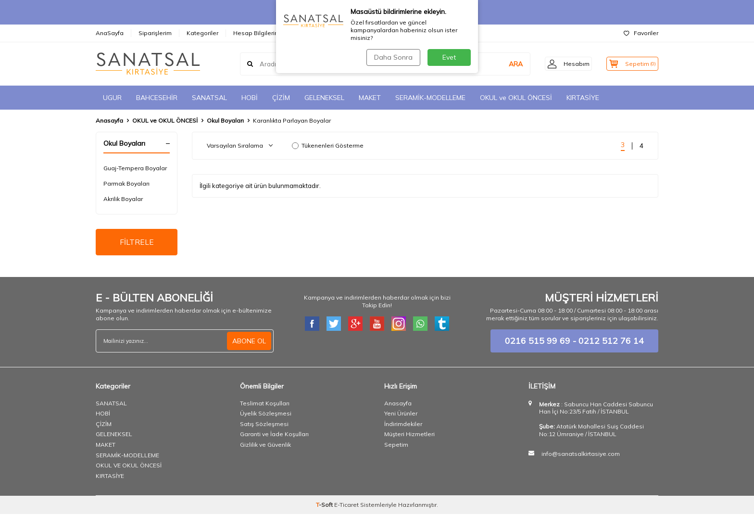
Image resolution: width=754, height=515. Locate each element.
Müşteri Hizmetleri (409, 435)
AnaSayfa (110, 33)
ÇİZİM (281, 97)
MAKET (370, 97)
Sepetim (396, 445)
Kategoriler (202, 33)
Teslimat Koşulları (264, 404)
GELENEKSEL (324, 97)
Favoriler (641, 33)
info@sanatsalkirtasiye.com (580, 454)
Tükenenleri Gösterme (328, 145)
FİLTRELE (137, 242)
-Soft (325, 505)
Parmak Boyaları (126, 183)
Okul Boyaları (225, 120)
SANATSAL (209, 97)
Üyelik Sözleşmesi (265, 414)
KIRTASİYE (582, 97)
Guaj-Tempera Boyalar (135, 168)
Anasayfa (109, 120)
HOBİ (249, 97)
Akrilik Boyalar (123, 198)
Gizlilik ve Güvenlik (265, 445)
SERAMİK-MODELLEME (430, 97)
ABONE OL (249, 341)
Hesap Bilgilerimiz (259, 33)
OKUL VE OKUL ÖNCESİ (129, 466)
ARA (505, 64)
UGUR (112, 97)
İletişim (309, 33)
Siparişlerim (155, 33)
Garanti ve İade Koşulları (274, 435)
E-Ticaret (346, 505)
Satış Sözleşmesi (264, 424)
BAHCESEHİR (156, 97)
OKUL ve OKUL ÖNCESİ (516, 97)
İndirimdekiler (403, 424)
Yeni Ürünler (400, 414)
